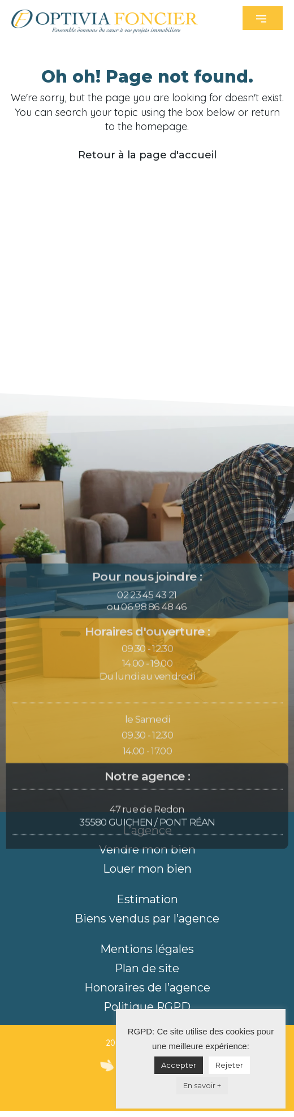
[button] (263, 18)
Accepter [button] (178, 1064)
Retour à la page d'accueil (147, 155)
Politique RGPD (147, 1007)
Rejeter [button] (229, 1064)
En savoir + (202, 1085)
